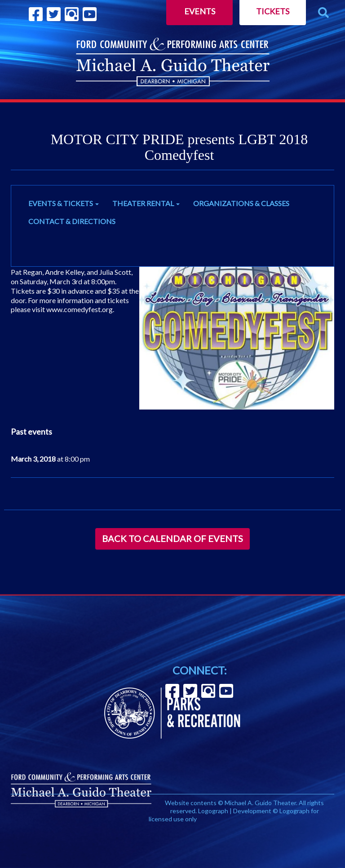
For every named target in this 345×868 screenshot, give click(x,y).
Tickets (272, 11)
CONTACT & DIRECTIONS (71, 221)
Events (199, 11)
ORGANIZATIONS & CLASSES (241, 203)
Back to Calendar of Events (172, 538)
